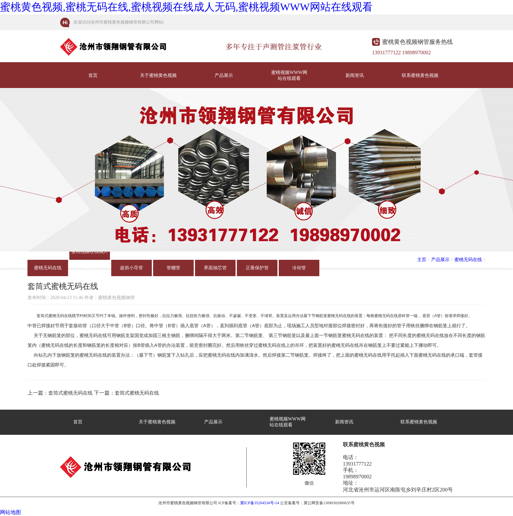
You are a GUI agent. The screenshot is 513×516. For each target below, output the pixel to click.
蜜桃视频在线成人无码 (89, 254)
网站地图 (10, 512)
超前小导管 (131, 267)
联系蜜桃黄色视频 (420, 75)
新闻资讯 (354, 75)
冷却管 (299, 267)
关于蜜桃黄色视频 (158, 75)
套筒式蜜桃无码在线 (70, 393)
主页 (421, 259)
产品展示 (224, 75)
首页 (92, 75)
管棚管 (173, 267)
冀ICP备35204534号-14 (259, 503)
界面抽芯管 (215, 267)
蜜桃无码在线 (48, 267)
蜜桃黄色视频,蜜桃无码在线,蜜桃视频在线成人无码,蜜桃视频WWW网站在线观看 (186, 7)
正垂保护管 (257, 267)
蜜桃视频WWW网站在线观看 (289, 75)
